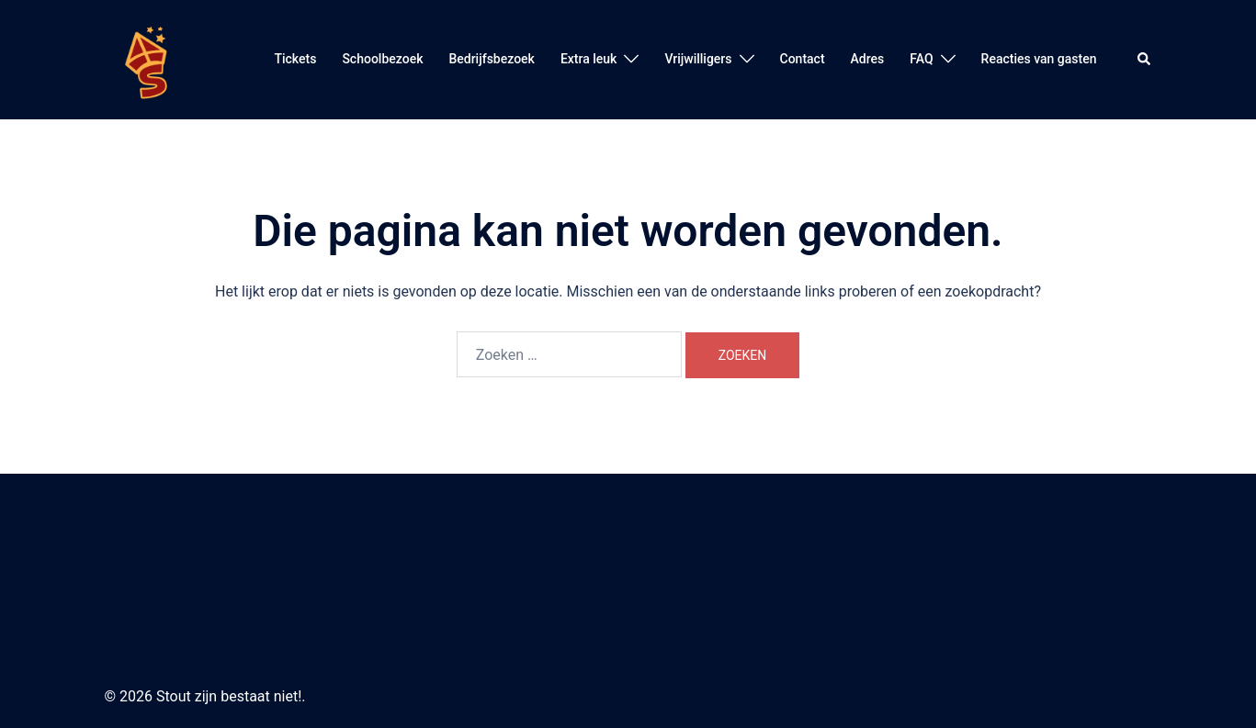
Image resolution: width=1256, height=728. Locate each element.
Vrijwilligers (697, 58)
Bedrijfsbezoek (491, 58)
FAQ (921, 58)
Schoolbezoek (382, 58)
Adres (868, 58)
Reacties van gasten (1039, 58)
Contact (802, 58)
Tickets (295, 58)
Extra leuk (588, 58)
